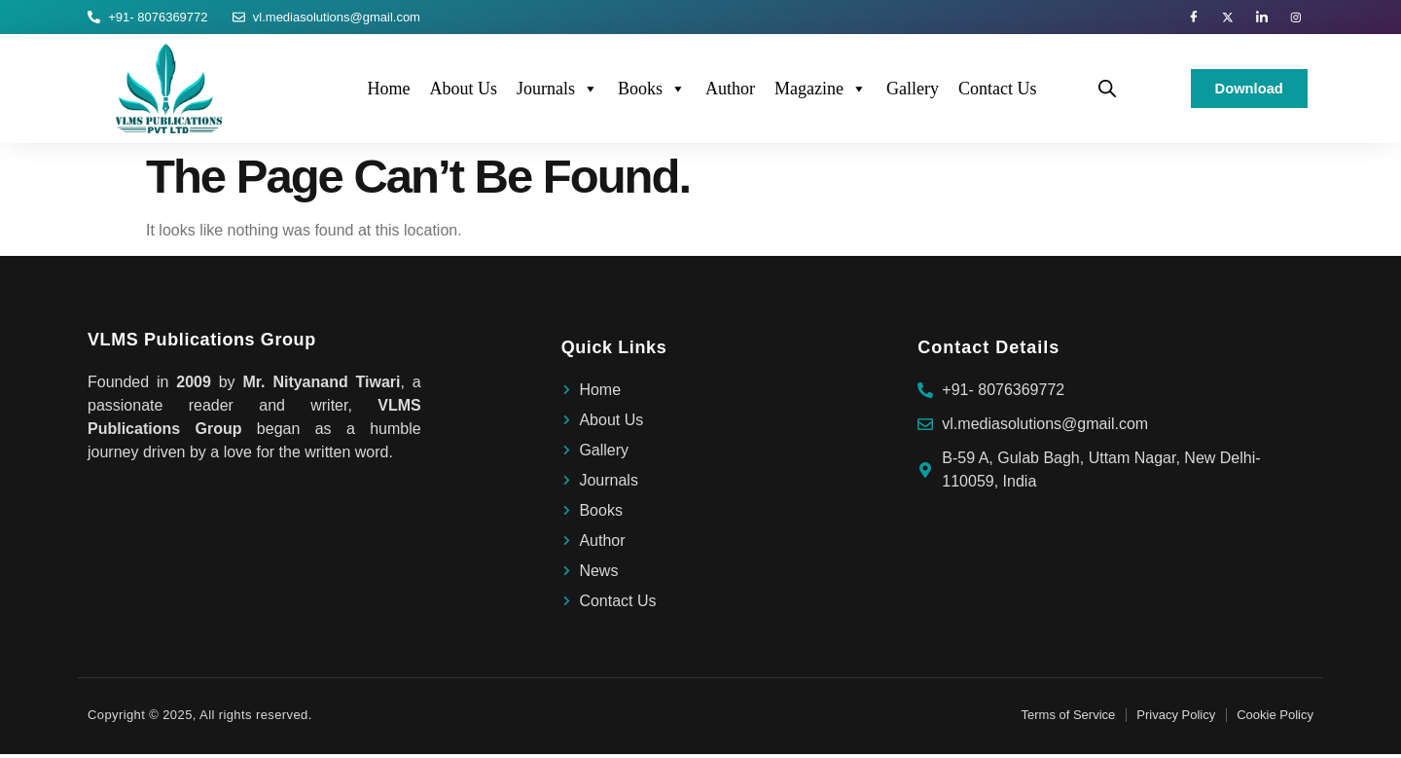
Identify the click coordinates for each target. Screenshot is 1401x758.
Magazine (820, 92)
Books (652, 92)
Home (388, 92)
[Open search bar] (1107, 92)
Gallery (912, 92)
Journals (557, 92)
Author (730, 92)
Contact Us (997, 92)
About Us (463, 92)
